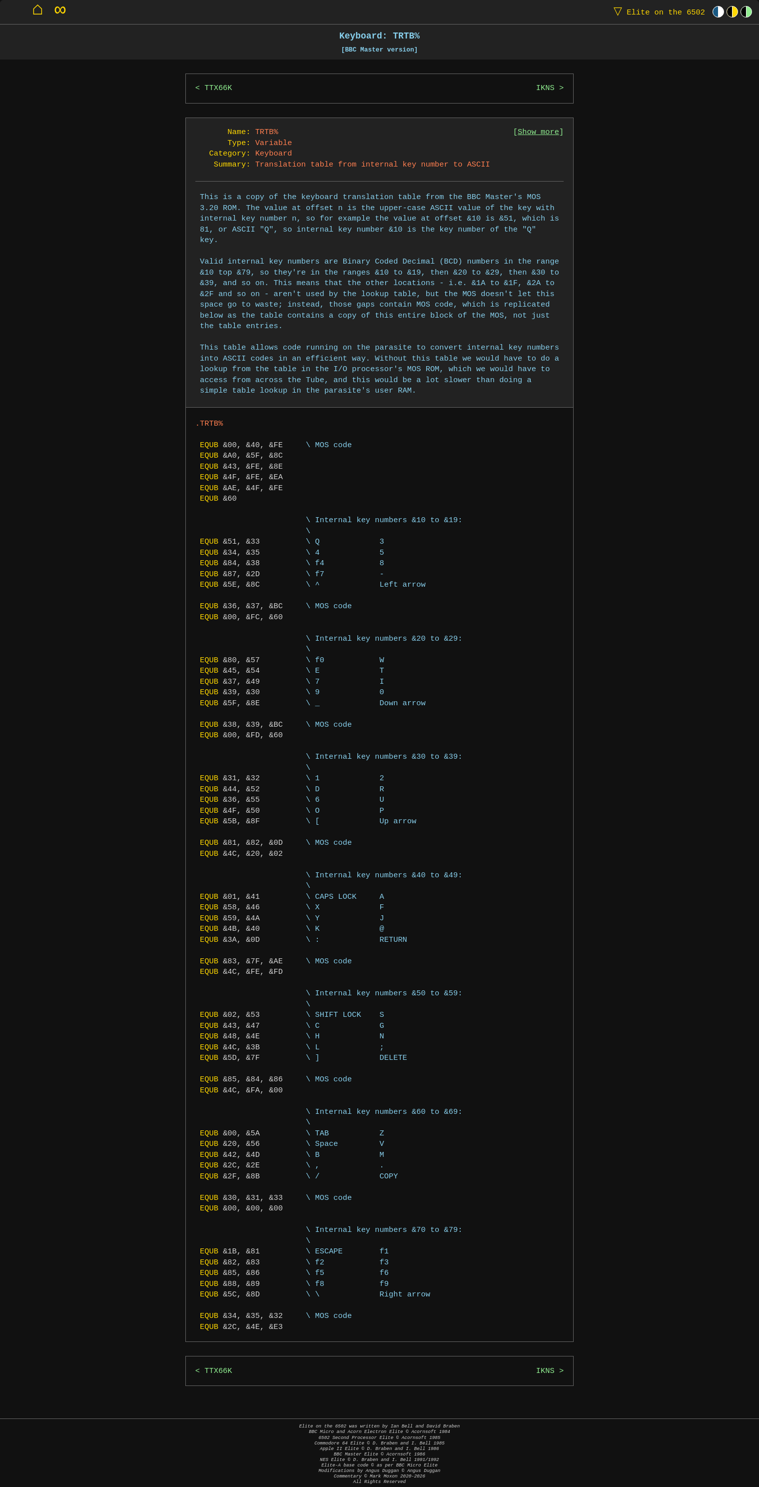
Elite (657, 12)
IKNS (545, 88)
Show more (538, 132)
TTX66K (218, 88)
